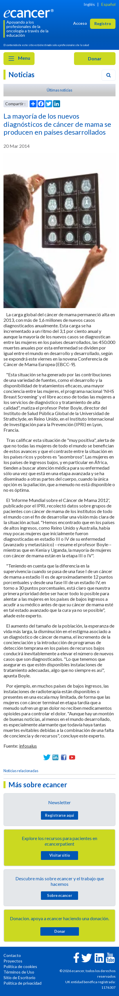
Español (108, 4)
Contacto (12, 955)
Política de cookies (20, 966)
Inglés (89, 4)
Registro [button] (102, 23)
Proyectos (12, 960)
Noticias (21, 74)
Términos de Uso (18, 971)
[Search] (109, 75)
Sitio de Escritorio (19, 977)
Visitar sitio (59, 855)
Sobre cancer (59, 895)
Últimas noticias (59, 90)
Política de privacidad (22, 983)
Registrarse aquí (59, 815)
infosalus (28, 746)
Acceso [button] (80, 23)
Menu (19, 58)
